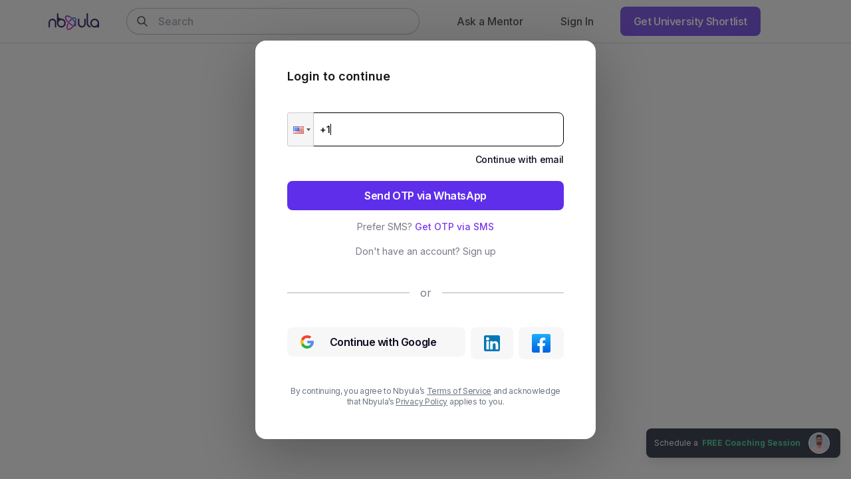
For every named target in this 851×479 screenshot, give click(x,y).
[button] (300, 129)
